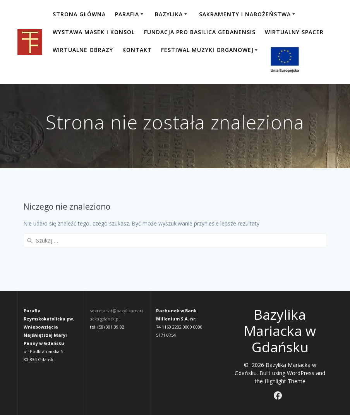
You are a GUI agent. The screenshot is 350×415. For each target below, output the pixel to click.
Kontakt (137, 49)
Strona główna (79, 14)
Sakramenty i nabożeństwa (245, 14)
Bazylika (169, 14)
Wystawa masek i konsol (94, 32)
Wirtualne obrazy (83, 49)
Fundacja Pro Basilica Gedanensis (200, 32)
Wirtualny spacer (294, 32)
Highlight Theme (284, 381)
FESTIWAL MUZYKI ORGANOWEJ (207, 49)
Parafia (127, 14)
